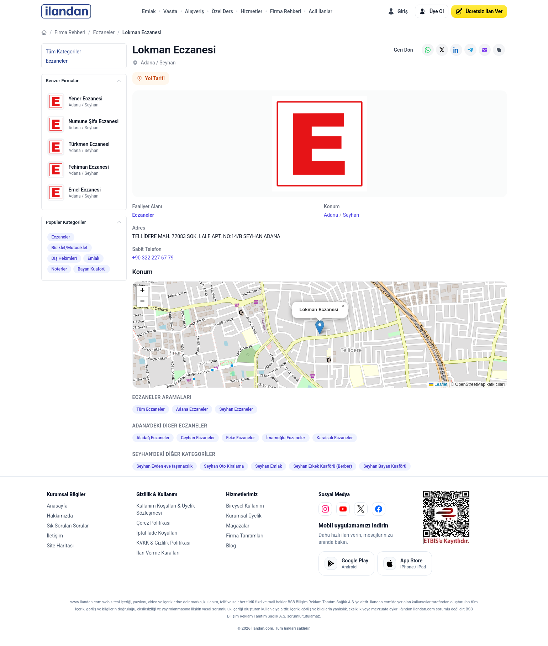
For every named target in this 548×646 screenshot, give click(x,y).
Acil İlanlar (320, 11)
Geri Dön (403, 50)
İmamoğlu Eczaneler (285, 437)
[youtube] (343, 509)
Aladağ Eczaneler (153, 437)
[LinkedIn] (456, 50)
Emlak (149, 11)
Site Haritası (60, 545)
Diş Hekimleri (64, 258)
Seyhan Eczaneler (236, 409)
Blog (231, 545)
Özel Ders (222, 11)
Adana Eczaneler (192, 409)
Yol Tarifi (151, 78)
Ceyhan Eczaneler (198, 437)
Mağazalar (237, 526)
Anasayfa (57, 506)
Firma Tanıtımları (244, 536)
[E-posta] (485, 50)
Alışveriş (194, 11)
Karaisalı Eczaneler (335, 437)
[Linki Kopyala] (499, 50)
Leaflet (438, 384)
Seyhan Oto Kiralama (224, 466)
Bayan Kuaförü (91, 269)
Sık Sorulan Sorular (68, 526)
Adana (331, 215)
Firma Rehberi (285, 11)
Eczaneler (104, 32)
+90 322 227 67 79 (153, 258)
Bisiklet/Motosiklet (70, 247)
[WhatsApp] (428, 50)
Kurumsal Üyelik (244, 516)
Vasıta (170, 11)
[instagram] (325, 509)
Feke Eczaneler (240, 437)
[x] (361, 509)
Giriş (398, 11)
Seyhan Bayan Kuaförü (384, 466)
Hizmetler (251, 11)
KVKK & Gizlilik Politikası (163, 543)
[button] (319, 327)
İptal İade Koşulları (156, 533)
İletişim (55, 536)
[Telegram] (470, 50)
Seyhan (351, 215)
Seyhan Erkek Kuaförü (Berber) (322, 466)
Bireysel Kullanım (245, 506)
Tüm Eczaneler (151, 409)
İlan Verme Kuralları (157, 553)
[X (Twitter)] (442, 50)
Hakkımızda (60, 516)
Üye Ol (432, 11)
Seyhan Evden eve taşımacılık (165, 466)
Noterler (59, 269)
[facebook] (378, 509)
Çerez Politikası (153, 523)
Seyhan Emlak (268, 466)
